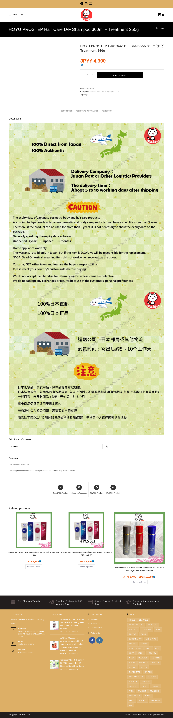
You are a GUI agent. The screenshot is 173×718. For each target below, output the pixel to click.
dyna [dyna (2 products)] (158, 629)
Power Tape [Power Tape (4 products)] (134, 672)
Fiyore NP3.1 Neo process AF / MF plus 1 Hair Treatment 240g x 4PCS (86, 553)
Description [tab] (66, 111)
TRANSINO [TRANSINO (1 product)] (154, 691)
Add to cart (119, 75)
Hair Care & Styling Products (108, 91)
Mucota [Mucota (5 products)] (155, 663)
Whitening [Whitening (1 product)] (155, 700)
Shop (162, 28)
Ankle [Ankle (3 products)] (132, 620)
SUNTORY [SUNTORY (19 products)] (146, 682)
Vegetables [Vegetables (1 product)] (134, 696)
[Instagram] (86, 3)
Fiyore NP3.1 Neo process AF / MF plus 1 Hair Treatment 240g (34, 553)
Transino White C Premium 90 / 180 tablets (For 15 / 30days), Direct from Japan (72, 663)
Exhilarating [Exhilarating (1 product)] (135, 639)
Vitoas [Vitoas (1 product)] (148, 696)
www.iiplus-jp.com (25, 652)
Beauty (93, 91)
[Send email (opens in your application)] (90, 3)
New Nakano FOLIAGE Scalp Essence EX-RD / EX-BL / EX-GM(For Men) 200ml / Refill (139, 569)
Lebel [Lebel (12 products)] (140, 653)
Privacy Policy (159, 715)
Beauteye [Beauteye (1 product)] (143, 620)
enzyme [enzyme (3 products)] (132, 634)
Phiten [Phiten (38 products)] (144, 667)
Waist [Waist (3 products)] (132, 700)
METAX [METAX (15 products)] (132, 663)
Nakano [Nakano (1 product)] (132, 667)
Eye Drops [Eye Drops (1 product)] (151, 639)
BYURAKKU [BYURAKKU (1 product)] (152, 625)
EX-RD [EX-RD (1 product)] (143, 634)
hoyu (86, 95)
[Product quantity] (87, 74)
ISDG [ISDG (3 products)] (157, 648)
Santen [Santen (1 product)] (148, 672)
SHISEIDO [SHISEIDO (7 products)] (152, 677)
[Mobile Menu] (14, 15)
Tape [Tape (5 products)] (131, 691)
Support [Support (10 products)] (133, 686)
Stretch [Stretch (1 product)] (133, 682)
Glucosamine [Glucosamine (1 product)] (135, 648)
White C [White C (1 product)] (142, 700)
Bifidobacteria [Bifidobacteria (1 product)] (136, 625)
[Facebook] (82, 3)
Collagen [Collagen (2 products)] (146, 629)
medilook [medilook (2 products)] (142, 658)
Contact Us (95, 624)
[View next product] (162, 46)
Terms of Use (96, 628)
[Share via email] (113, 489)
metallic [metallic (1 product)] (156, 658)
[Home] (157, 28)
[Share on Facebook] (79, 489)
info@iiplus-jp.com (26, 644)
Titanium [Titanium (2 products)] (142, 691)
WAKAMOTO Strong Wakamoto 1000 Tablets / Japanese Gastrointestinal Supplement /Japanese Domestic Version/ (71, 644)
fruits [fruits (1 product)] (144, 644)
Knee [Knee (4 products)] (131, 653)
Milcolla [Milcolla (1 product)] (143, 663)
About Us (94, 620)
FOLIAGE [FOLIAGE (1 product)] (133, 644)
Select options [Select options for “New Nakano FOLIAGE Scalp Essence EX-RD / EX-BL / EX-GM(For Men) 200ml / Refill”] (139, 582)
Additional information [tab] (87, 111)
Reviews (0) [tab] (107, 111)
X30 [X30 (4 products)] (130, 705)
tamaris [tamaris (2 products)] (155, 686)
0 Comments (73, 631)
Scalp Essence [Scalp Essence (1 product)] (136, 677)
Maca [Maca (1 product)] (131, 658)
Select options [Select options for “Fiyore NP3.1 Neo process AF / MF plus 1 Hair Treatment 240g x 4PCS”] (86, 567)
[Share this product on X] (60, 489)
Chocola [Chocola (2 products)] (133, 629)
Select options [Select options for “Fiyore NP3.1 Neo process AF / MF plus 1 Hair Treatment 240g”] (33, 567)
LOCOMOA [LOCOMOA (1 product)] (152, 653)
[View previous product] (158, 46)
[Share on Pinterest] (96, 489)
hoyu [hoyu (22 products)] (148, 648)
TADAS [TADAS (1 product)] (144, 686)
